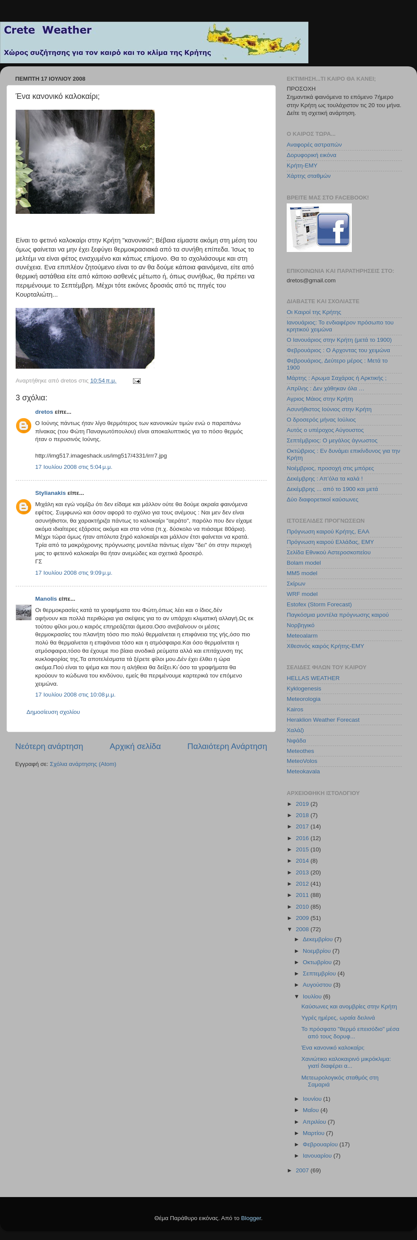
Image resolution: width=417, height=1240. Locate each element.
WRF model (302, 594)
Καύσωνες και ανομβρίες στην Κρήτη (349, 1006)
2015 (303, 849)
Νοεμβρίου (317, 951)
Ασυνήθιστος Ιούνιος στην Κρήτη (329, 409)
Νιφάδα (296, 740)
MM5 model (302, 573)
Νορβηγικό (300, 625)
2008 (303, 929)
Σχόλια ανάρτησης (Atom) (83, 764)
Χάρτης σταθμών (309, 176)
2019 (303, 804)
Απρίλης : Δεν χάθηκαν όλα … (325, 388)
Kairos (295, 709)
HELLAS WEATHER (313, 678)
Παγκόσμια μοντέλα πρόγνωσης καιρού (338, 615)
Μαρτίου (314, 1133)
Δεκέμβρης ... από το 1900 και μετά (332, 489)
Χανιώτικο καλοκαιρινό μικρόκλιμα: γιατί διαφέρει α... (346, 1062)
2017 (303, 826)
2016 (303, 838)
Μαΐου (312, 1110)
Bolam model (304, 562)
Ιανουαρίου (318, 1155)
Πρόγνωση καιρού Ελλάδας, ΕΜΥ (330, 542)
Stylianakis (50, 493)
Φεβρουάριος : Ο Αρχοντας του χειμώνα (338, 350)
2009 (303, 918)
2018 (303, 815)
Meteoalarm (302, 635)
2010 (303, 906)
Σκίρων (296, 583)
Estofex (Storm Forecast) (319, 604)
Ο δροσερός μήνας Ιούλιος (321, 419)
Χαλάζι (295, 730)
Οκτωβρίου (318, 962)
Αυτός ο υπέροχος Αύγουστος (325, 430)
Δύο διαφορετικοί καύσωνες (322, 499)
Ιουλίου (313, 996)
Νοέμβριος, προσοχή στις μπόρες (330, 468)
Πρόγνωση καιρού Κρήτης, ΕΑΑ (328, 531)
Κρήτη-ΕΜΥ (302, 165)
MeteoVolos (302, 761)
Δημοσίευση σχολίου (53, 712)
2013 (303, 872)
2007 (303, 1170)
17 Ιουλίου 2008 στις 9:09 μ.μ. (74, 572)
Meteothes (300, 751)
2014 (303, 860)
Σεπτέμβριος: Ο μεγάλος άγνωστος (332, 440)
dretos (44, 412)
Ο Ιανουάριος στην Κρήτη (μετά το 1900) (339, 340)
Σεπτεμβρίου (320, 973)
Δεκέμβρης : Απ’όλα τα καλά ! (325, 478)
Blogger (251, 1218)
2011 (303, 895)
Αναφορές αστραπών (314, 144)
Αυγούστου (318, 985)
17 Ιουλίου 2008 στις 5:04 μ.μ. (74, 467)
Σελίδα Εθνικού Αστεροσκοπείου (329, 552)
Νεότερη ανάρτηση (49, 746)
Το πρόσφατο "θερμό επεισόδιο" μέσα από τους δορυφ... (350, 1032)
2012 (303, 883)
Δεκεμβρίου (318, 939)
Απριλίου (315, 1122)
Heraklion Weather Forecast (323, 720)
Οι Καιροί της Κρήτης (314, 312)
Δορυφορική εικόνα (311, 155)
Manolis (46, 598)
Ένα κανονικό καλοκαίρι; (332, 1047)
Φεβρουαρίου (321, 1144)
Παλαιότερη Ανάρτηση (227, 746)
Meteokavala (303, 771)
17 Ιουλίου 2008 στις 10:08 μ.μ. (75, 694)
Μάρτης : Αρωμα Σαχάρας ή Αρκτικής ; (337, 378)
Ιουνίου (313, 1099)
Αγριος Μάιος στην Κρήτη (320, 399)
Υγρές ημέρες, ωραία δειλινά (338, 1017)
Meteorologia (304, 699)
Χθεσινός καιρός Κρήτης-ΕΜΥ (325, 646)
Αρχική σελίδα (135, 746)
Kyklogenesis (304, 688)
